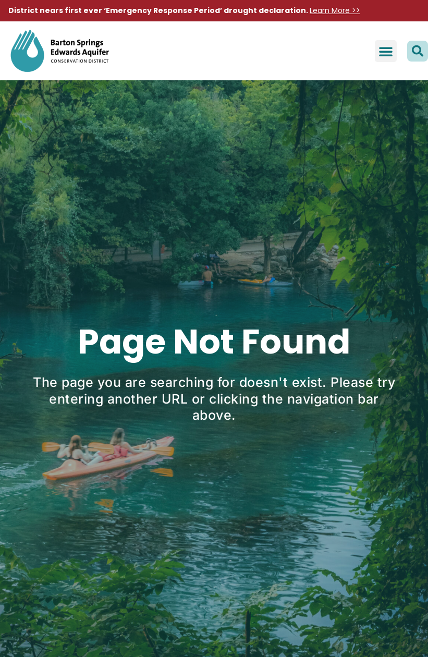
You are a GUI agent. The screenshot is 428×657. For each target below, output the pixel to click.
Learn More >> (335, 10)
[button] (386, 51)
